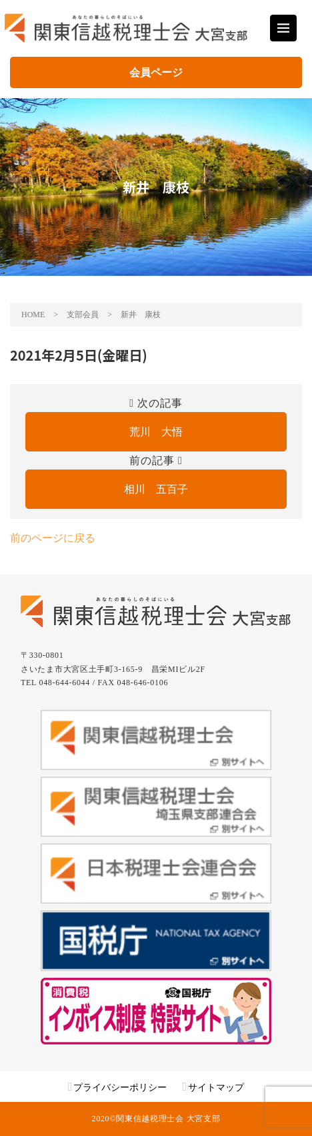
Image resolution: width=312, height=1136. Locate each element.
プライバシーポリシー (120, 1088)
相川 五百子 (156, 489)
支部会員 (83, 314)
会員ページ (156, 72)
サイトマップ (216, 1088)
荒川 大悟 (156, 431)
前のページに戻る (52, 538)
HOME (33, 314)
